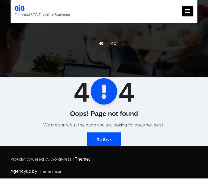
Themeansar (49, 171)
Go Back (104, 139)
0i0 (20, 8)
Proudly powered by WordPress (42, 158)
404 (115, 43)
